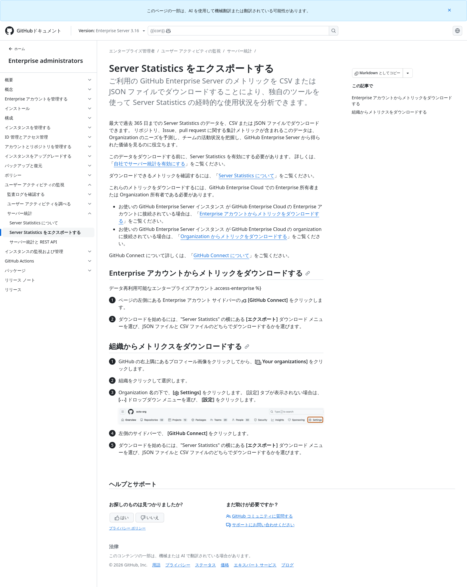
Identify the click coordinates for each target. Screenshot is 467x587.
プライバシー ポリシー (127, 528)
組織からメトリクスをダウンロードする (179, 346)
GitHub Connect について (222, 255)
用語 (156, 565)
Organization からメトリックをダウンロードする (233, 236)
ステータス (205, 565)
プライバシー (177, 565)
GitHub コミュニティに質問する (259, 516)
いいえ (150, 517)
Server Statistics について (246, 175)
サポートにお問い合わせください (260, 524)
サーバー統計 (239, 51)
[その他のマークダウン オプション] (408, 73)
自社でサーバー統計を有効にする (149, 163)
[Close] (450, 9)
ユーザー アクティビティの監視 (191, 51)
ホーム (16, 48)
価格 (225, 565)
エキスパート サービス (255, 565)
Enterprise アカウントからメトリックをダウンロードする (209, 273)
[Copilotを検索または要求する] (243, 30)
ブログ (287, 565)
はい (122, 517)
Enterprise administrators (45, 61)
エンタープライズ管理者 (132, 51)
